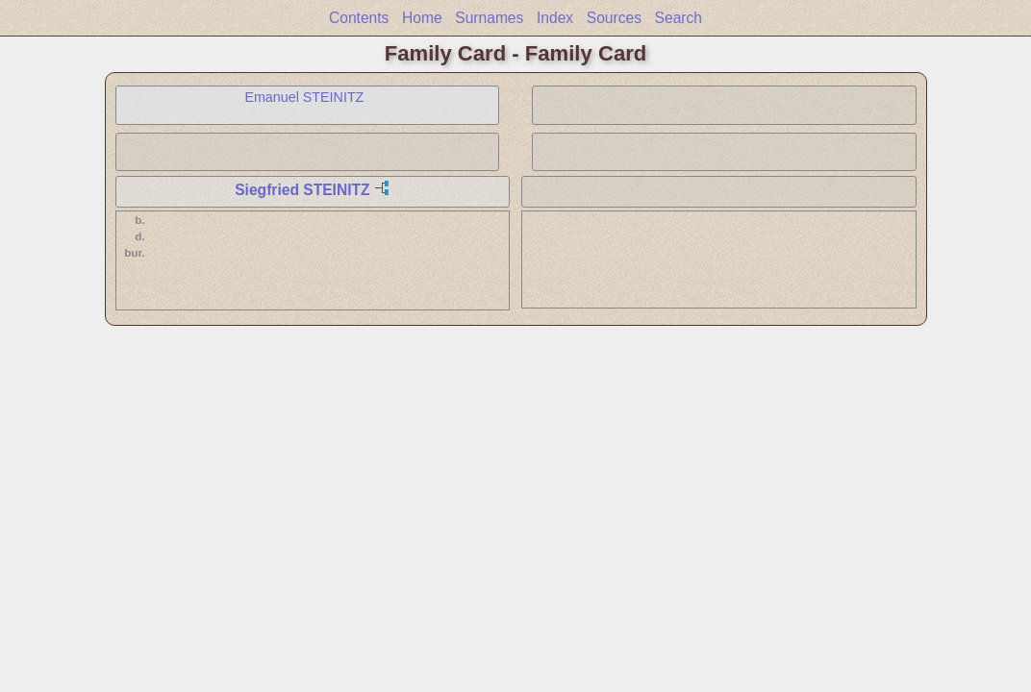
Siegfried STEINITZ (302, 190)
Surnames (489, 18)
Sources (614, 18)
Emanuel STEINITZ (304, 97)
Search (678, 18)
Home (422, 18)
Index (555, 18)
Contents (359, 18)
